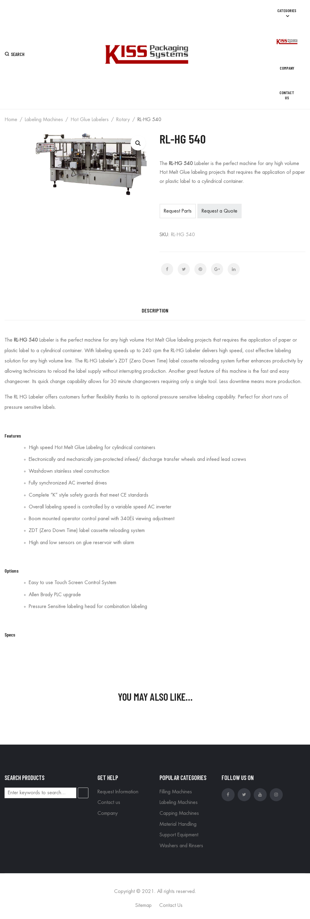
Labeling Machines (44, 119)
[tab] (155, 311)
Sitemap (143, 905)
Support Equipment (179, 834)
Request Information (117, 791)
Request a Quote (219, 211)
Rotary (123, 119)
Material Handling (178, 824)
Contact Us (171, 905)
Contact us (108, 802)
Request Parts (178, 211)
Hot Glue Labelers (90, 119)
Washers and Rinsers (181, 845)
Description (155, 310)
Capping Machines (179, 813)
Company (107, 813)
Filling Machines (176, 791)
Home (11, 119)
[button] (138, 142)
